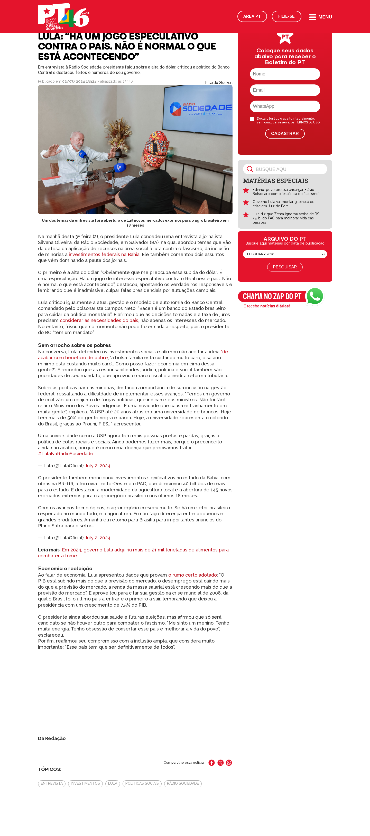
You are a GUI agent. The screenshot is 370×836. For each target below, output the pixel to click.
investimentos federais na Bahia (104, 254)
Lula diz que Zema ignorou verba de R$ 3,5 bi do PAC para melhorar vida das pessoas (286, 218)
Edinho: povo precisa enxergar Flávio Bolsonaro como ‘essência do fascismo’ (286, 192)
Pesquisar (285, 267)
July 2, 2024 (97, 465)
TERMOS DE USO (307, 122)
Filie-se (286, 16)
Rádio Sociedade (183, 783)
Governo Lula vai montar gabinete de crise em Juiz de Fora (283, 204)
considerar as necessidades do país (99, 320)
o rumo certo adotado (192, 575)
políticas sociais (142, 783)
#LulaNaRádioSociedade (65, 453)
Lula (112, 783)
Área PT (252, 16)
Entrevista (52, 783)
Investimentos (85, 783)
